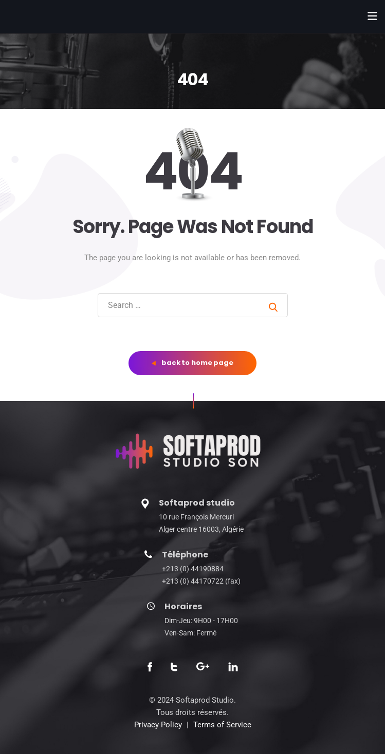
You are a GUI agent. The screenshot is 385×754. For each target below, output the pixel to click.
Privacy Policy (158, 724)
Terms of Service (222, 724)
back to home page (192, 363)
